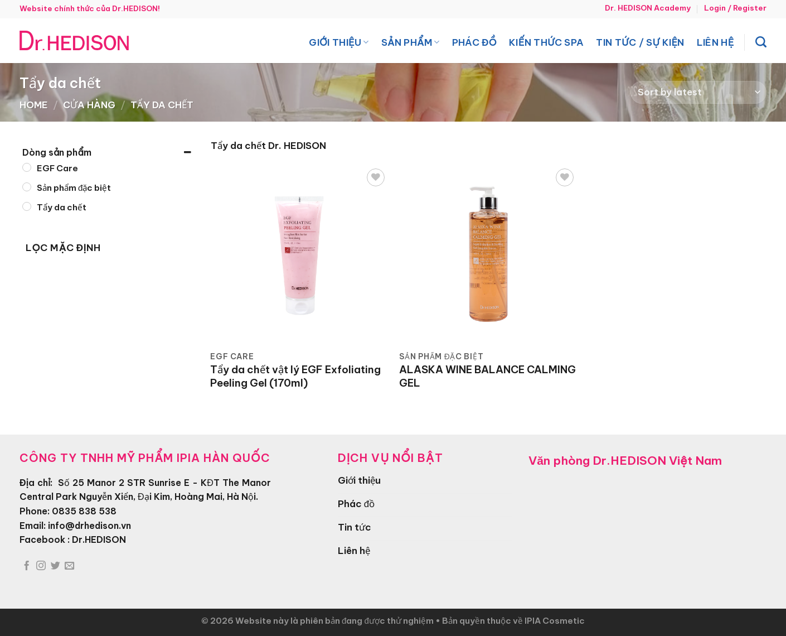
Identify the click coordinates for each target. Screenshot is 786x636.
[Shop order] (698, 92)
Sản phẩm (410, 42)
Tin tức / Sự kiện (640, 42)
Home (34, 104)
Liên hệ (715, 42)
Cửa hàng (89, 104)
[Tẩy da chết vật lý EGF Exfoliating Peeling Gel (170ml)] (299, 255)
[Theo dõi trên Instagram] (41, 566)
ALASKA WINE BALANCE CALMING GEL (487, 376)
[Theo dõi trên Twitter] (55, 566)
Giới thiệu (338, 42)
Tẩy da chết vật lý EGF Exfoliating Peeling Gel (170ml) (295, 376)
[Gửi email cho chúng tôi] (69, 566)
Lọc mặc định (63, 248)
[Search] (760, 42)
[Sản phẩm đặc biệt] (26, 186)
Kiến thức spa (546, 42)
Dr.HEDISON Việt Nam (657, 460)
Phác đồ (474, 42)
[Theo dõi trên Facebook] (26, 566)
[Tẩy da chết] (26, 206)
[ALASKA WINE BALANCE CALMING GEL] (488, 255)
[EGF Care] (26, 167)
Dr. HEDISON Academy (648, 8)
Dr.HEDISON (99, 539)
